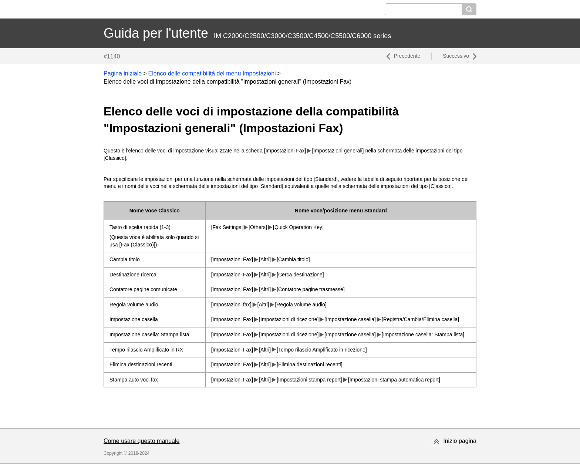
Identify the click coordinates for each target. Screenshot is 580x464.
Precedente (407, 56)
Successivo (456, 56)
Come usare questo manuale (141, 441)
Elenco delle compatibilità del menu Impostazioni (212, 73)
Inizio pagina (459, 441)
